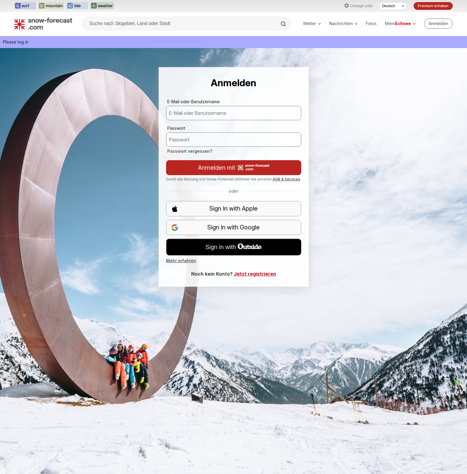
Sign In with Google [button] (215, 227)
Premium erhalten (433, 6)
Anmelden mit (233, 167)
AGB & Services (286, 179)
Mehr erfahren (181, 260)
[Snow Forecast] (43, 24)
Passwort (176, 128)
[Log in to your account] (438, 23)
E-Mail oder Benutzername (193, 101)
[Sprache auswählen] (393, 6)
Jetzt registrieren (255, 274)
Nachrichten (343, 23)
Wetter (312, 23)
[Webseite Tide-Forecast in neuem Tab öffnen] (77, 6)
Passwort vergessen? (189, 151)
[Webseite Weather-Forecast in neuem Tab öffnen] (102, 6)
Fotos (371, 23)
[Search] (284, 24)
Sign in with (233, 247)
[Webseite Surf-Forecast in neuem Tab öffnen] (25, 6)
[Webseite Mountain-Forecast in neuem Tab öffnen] (51, 6)
